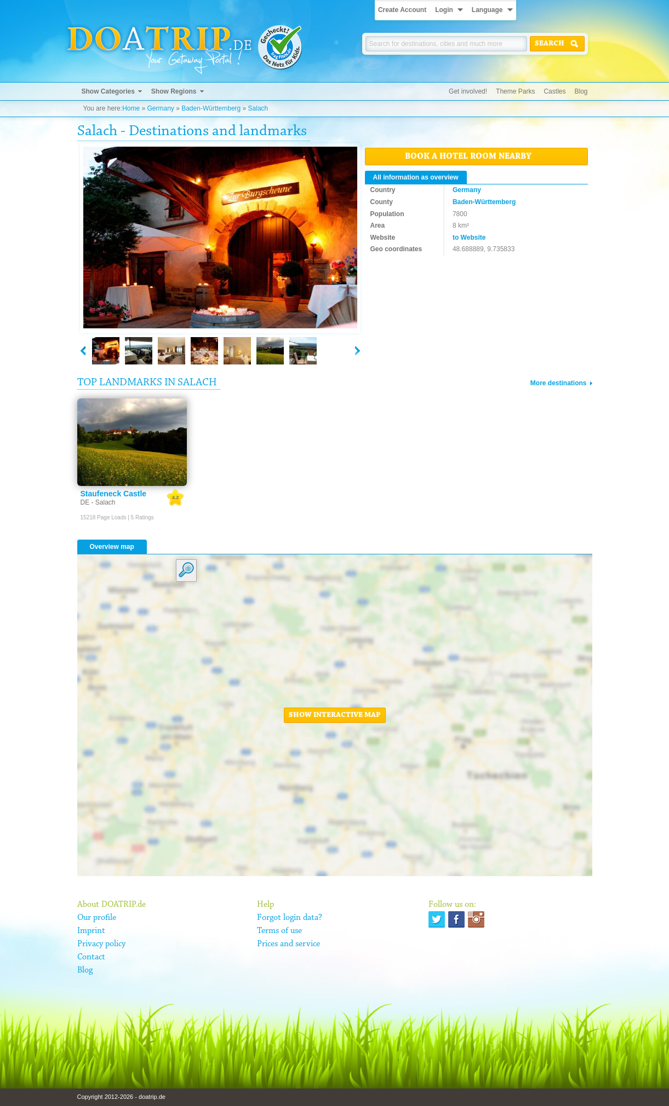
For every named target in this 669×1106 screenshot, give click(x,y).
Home (131, 108)
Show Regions (174, 91)
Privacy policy (101, 944)
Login (444, 10)
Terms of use (279, 931)
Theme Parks (515, 91)
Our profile (96, 917)
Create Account (402, 10)
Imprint (91, 931)
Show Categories (108, 91)
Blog (580, 91)
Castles (554, 91)
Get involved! (468, 91)
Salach (258, 108)
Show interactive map (335, 715)
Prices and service (288, 944)
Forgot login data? (289, 917)
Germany (160, 108)
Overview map (112, 547)
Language (487, 10)
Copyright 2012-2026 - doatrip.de (121, 1096)
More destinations (558, 383)
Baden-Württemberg (211, 108)
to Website (469, 237)
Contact (91, 957)
